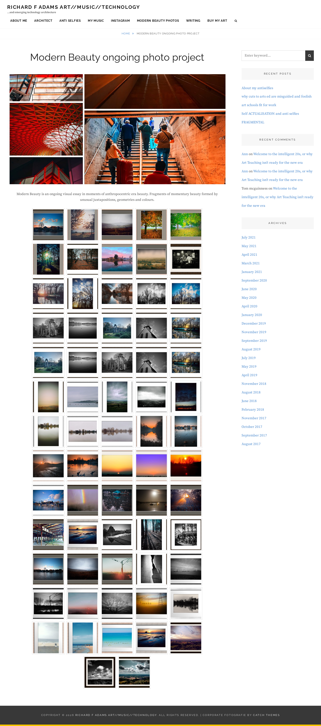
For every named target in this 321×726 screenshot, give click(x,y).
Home (126, 34)
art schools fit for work (259, 106)
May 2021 (249, 247)
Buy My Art (217, 21)
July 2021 (249, 239)
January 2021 (252, 273)
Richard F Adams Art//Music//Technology (73, 8)
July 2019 (249, 359)
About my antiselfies (257, 89)
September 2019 (254, 342)
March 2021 (251, 264)
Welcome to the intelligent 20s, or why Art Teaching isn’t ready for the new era (277, 198)
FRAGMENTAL (253, 124)
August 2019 (251, 351)
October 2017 (252, 428)
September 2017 (254, 437)
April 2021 (249, 256)
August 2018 (251, 394)
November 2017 (254, 419)
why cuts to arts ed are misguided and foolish (277, 98)
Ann (245, 155)
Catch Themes (266, 716)
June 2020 (249, 290)
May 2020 (249, 299)
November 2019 (254, 333)
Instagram (120, 21)
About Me (18, 21)
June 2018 (249, 402)
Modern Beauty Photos (158, 21)
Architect (43, 21)
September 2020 (254, 282)
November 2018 (254, 385)
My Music (96, 21)
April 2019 (249, 376)
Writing (193, 21)
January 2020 (252, 316)
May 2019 (249, 368)
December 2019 (254, 325)
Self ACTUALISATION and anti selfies (270, 115)
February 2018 (253, 411)
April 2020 (249, 308)
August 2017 (251, 445)
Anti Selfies (70, 21)
